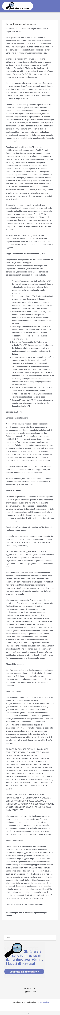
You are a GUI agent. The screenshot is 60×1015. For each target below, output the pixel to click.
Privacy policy (43, 1002)
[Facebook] (30, 988)
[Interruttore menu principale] (57, 6)
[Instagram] (30, 992)
